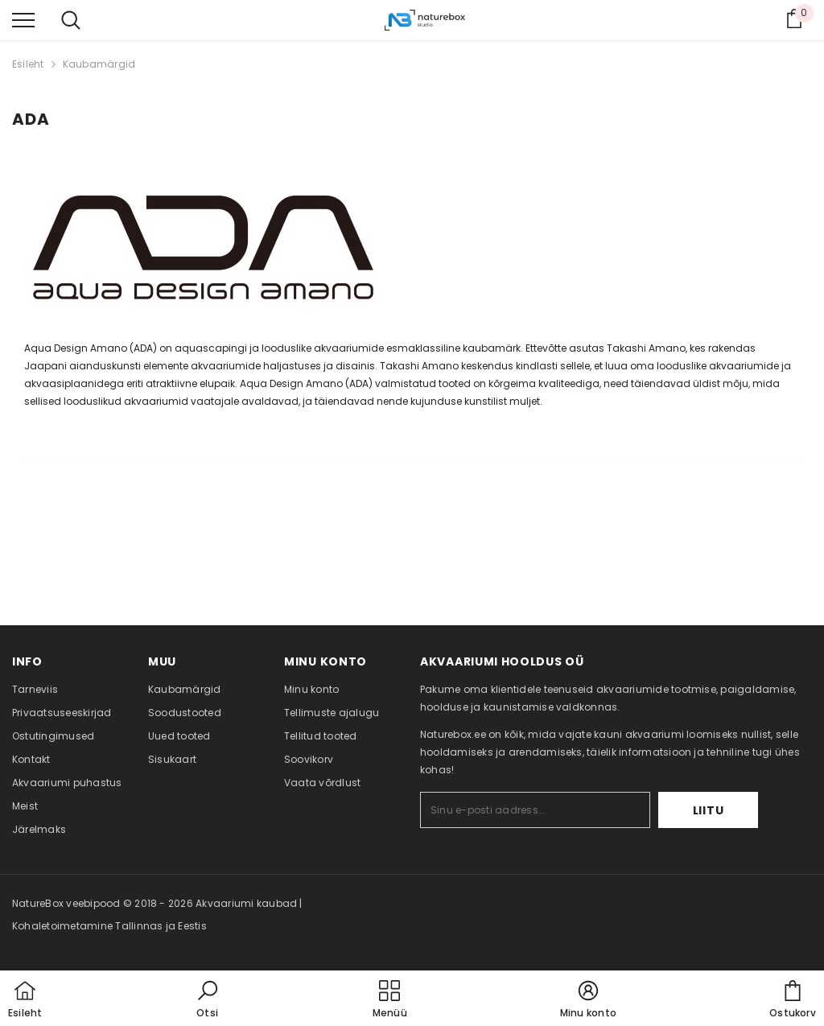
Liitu (708, 810)
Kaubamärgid (99, 64)
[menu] (23, 19)
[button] (208, 1000)
